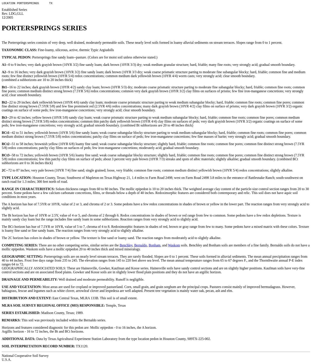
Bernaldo (140, 246)
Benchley (126, 246)
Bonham (154, 246)
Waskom (174, 246)
